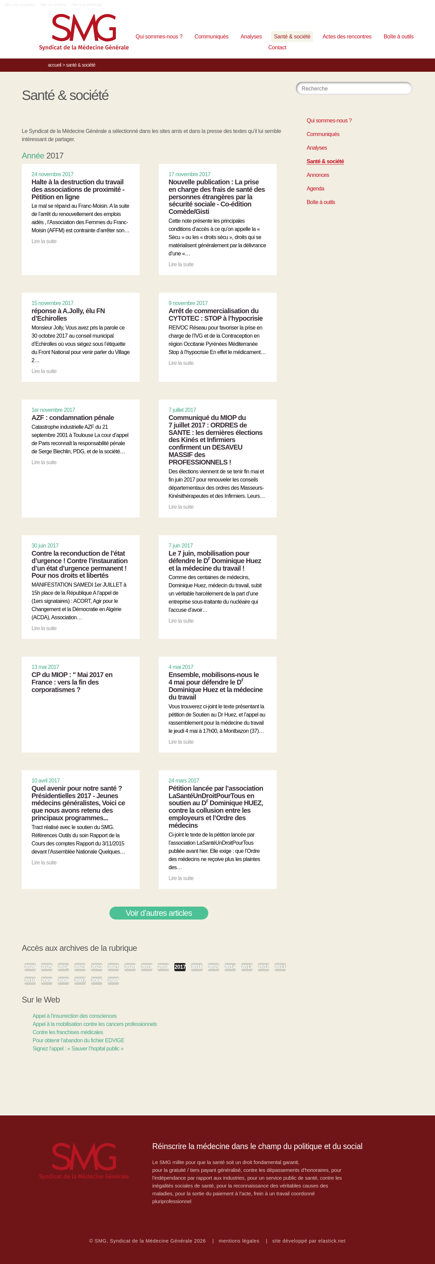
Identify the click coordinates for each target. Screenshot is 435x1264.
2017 (180, 967)
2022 (96, 967)
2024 (63, 967)
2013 (247, 967)
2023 (80, 967)
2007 (80, 980)
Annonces (318, 175)
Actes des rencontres (347, 36)
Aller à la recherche (86, 4)
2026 (30, 967)
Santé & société (292, 36)
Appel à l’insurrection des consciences (75, 1016)
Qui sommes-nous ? (159, 36)
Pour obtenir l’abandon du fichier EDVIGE (78, 1040)
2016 (196, 967)
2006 (96, 980)
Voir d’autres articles (159, 912)
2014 (230, 967)
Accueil (54, 65)
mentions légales (239, 1241)
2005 (113, 980)
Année (33, 155)
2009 (46, 980)
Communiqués (212, 36)
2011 (280, 967)
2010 (30, 980)
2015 (213, 967)
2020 (130, 967)
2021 (113, 967)
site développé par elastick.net (309, 1241)
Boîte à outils (399, 36)
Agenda (315, 188)
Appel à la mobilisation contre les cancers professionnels (95, 1024)
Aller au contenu (53, 4)
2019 (146, 967)
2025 (46, 967)
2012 (263, 967)
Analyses (251, 36)
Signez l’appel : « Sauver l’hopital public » (78, 1048)
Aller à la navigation (19, 4)
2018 (163, 967)
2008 (63, 980)
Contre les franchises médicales (68, 1032)
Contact (277, 47)
